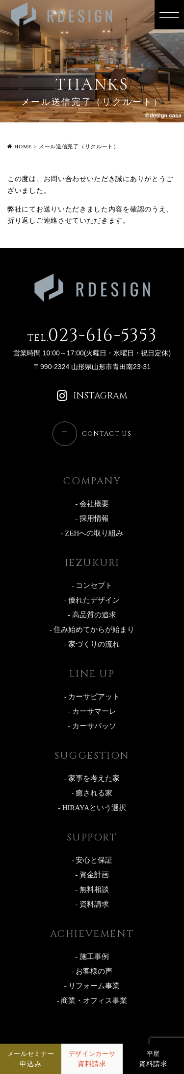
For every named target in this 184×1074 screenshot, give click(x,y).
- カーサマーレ (92, 711)
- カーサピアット (92, 696)
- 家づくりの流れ (92, 644)
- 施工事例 (92, 956)
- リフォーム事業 (92, 986)
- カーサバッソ (92, 726)
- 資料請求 (92, 904)
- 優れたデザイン (92, 600)
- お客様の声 (92, 971)
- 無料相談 (92, 889)
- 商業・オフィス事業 (92, 1000)
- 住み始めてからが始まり (92, 629)
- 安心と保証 (92, 860)
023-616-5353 (92, 335)
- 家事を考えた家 (92, 778)
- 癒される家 (92, 793)
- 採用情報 (92, 518)
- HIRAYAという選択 (92, 808)
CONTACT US (106, 433)
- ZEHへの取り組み (92, 533)
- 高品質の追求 (92, 615)
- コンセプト (92, 585)
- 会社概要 (92, 504)
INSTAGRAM (92, 396)
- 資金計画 (92, 875)
